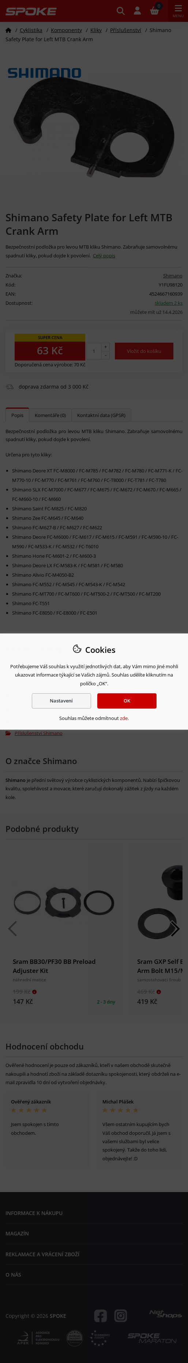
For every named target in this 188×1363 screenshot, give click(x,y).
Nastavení (61, 700)
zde (124, 717)
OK (127, 700)
